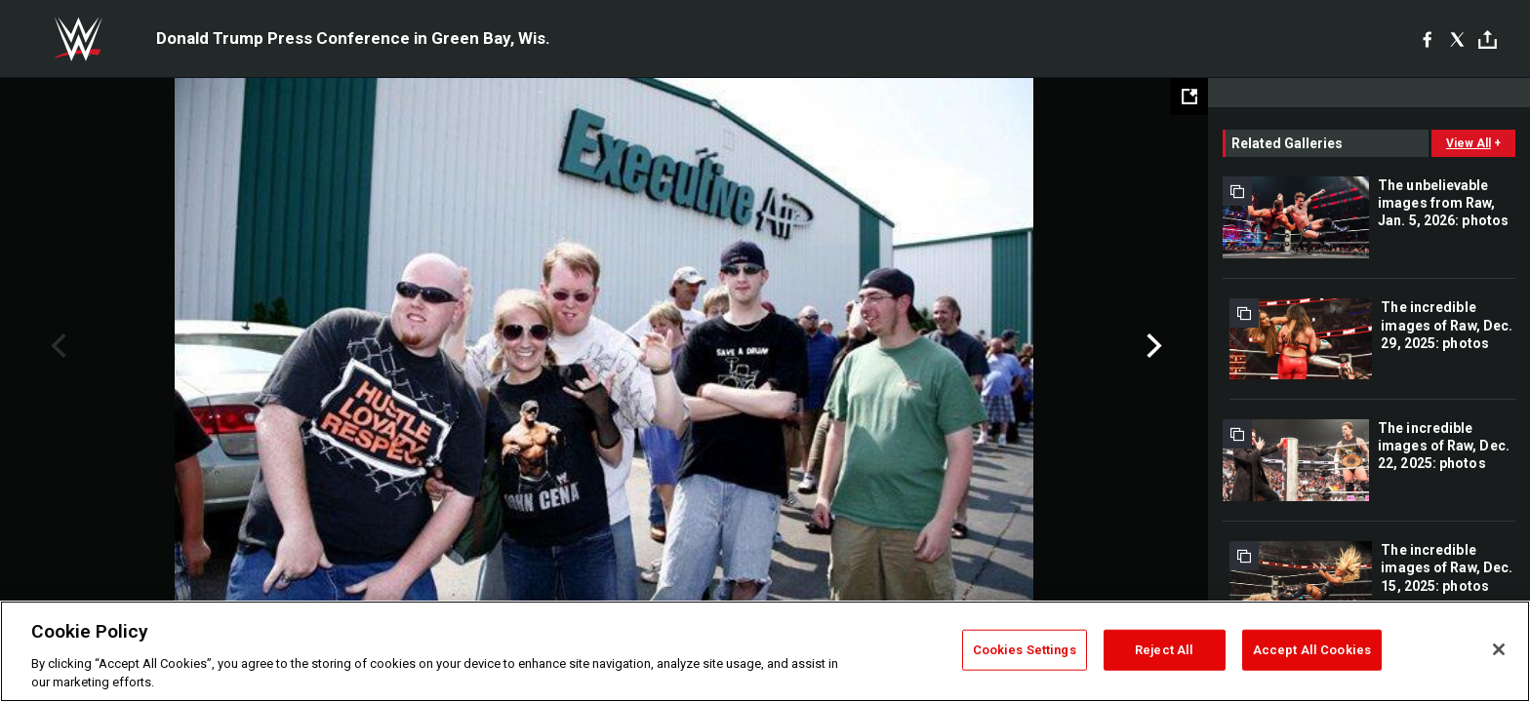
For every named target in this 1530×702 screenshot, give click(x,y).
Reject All (1164, 650)
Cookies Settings (1024, 650)
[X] (1457, 39)
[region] (765, 651)
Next (1152, 346)
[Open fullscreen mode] (1189, 96)
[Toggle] (1487, 39)
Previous (56, 346)
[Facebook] (1427, 39)
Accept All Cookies (1312, 650)
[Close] (1498, 649)
